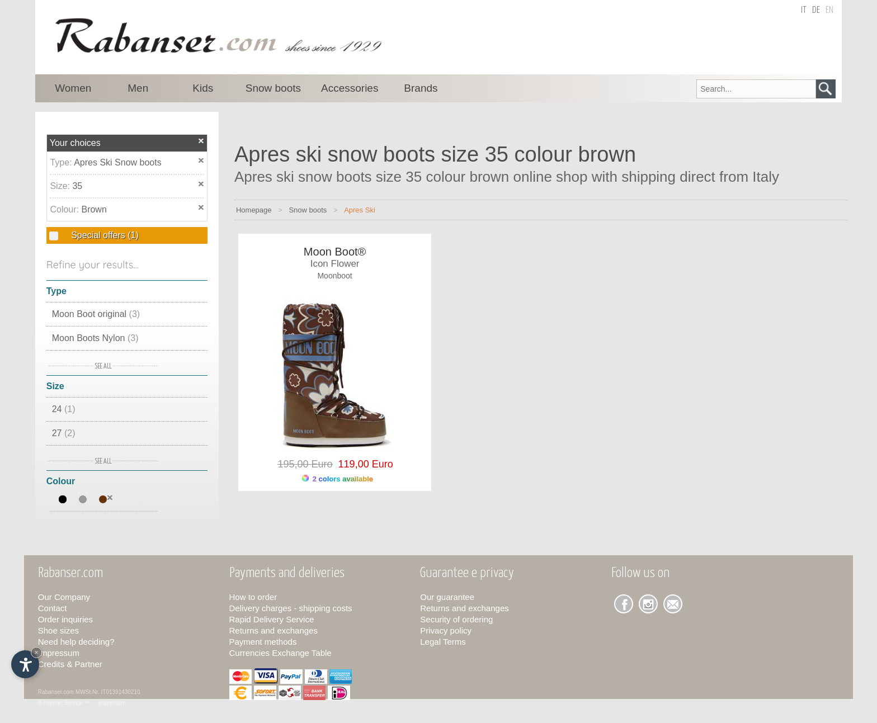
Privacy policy (445, 630)
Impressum (58, 653)
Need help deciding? (76, 641)
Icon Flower (335, 263)
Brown (93, 209)
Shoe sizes (58, 630)
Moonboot (334, 275)
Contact (52, 608)
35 (77, 186)
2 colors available (337, 479)
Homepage (254, 210)
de (816, 10)
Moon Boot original (96, 314)
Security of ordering (456, 619)
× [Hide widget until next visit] (36, 652)
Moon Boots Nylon (95, 338)
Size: (61, 186)
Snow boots (308, 210)
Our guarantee (447, 597)
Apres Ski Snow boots (118, 162)
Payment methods (263, 641)
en (829, 10)
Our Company (64, 597)
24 (64, 409)
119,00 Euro (363, 464)
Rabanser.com (56, 692)
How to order (253, 597)
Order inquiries (65, 619)
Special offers (104, 235)
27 (64, 433)
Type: (62, 162)
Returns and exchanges (273, 630)
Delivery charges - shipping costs (290, 608)
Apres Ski (359, 210)
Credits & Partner (70, 664)
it (804, 10)
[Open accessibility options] (25, 664)
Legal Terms (442, 641)
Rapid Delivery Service (271, 619)
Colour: (65, 209)
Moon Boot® (335, 251)
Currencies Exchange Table (280, 653)
